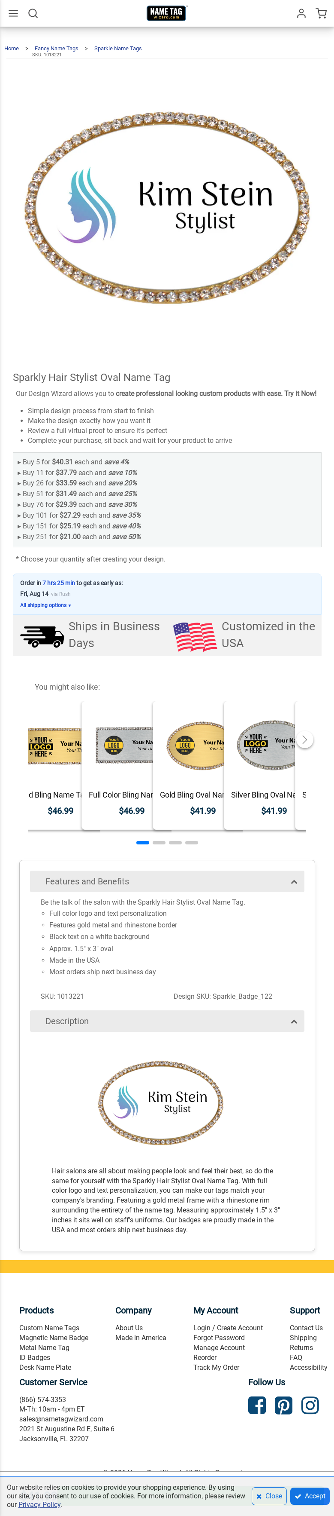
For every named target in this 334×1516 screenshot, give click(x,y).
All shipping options (46, 605)
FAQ (296, 1357)
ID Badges (34, 1357)
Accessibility (309, 1367)
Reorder (205, 1357)
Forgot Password (219, 1338)
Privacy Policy (39, 1505)
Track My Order (216, 1367)
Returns (301, 1348)
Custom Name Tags (49, 1328)
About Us (129, 1328)
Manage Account (219, 1348)
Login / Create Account (228, 1328)
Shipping (303, 1338)
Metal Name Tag (44, 1348)
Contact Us (306, 1328)
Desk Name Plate (45, 1367)
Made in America (140, 1338)
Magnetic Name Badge (53, 1338)
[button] (142, 842)
